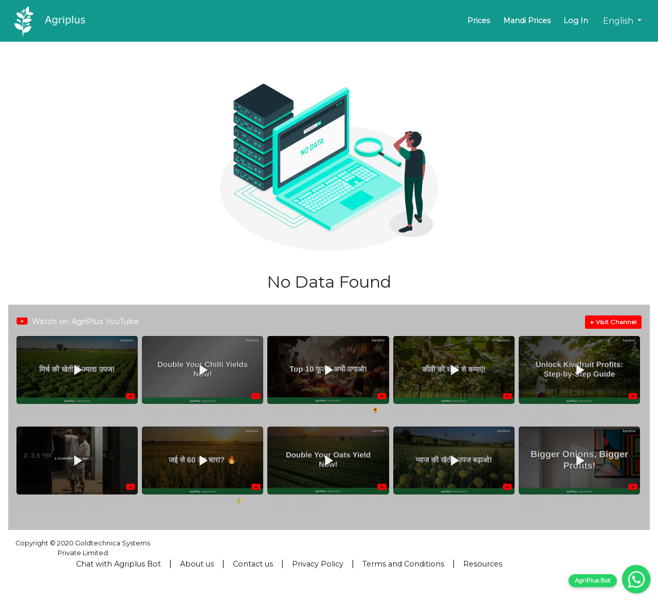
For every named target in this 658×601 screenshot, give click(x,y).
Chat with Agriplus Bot (118, 564)
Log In (575, 20)
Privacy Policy (317, 564)
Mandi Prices (527, 20)
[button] (77, 379)
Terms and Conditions (403, 564)
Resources (482, 564)
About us (197, 564)
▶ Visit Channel (613, 322)
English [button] (619, 21)
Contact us (253, 564)
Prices (478, 20)
